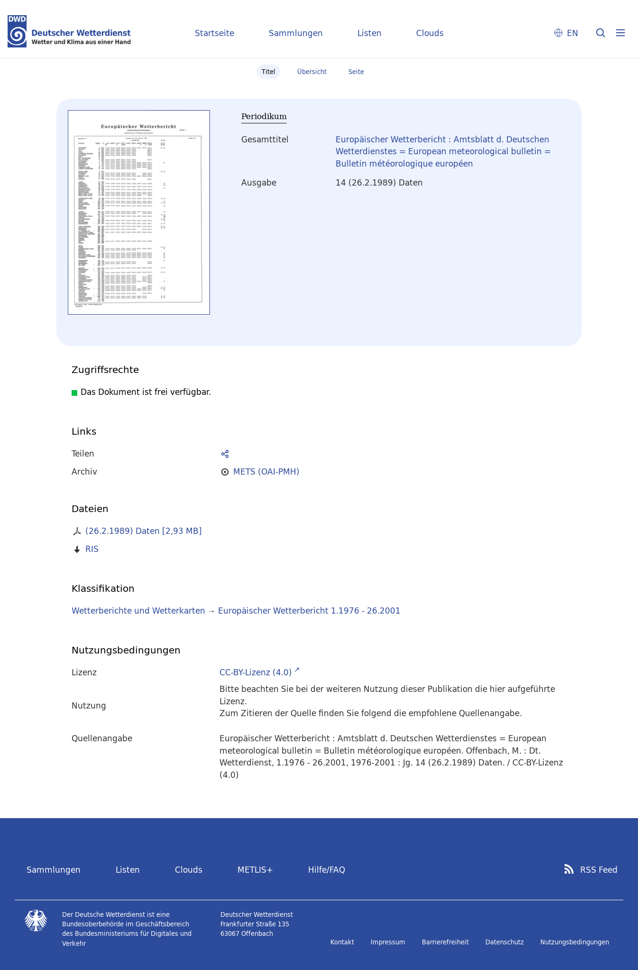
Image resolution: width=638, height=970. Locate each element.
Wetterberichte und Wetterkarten (138, 610)
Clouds (430, 33)
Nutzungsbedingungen (574, 942)
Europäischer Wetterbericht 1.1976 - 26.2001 (309, 610)
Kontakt (342, 942)
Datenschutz (504, 942)
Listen (369, 33)
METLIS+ (255, 870)
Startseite (214, 33)
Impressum (388, 942)
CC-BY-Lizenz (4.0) (255, 672)
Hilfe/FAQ (326, 870)
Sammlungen (296, 33)
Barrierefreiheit (445, 942)
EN (572, 33)
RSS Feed (599, 870)
